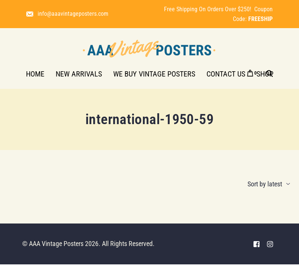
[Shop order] (254, 184)
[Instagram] (270, 243)
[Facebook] (256, 243)
